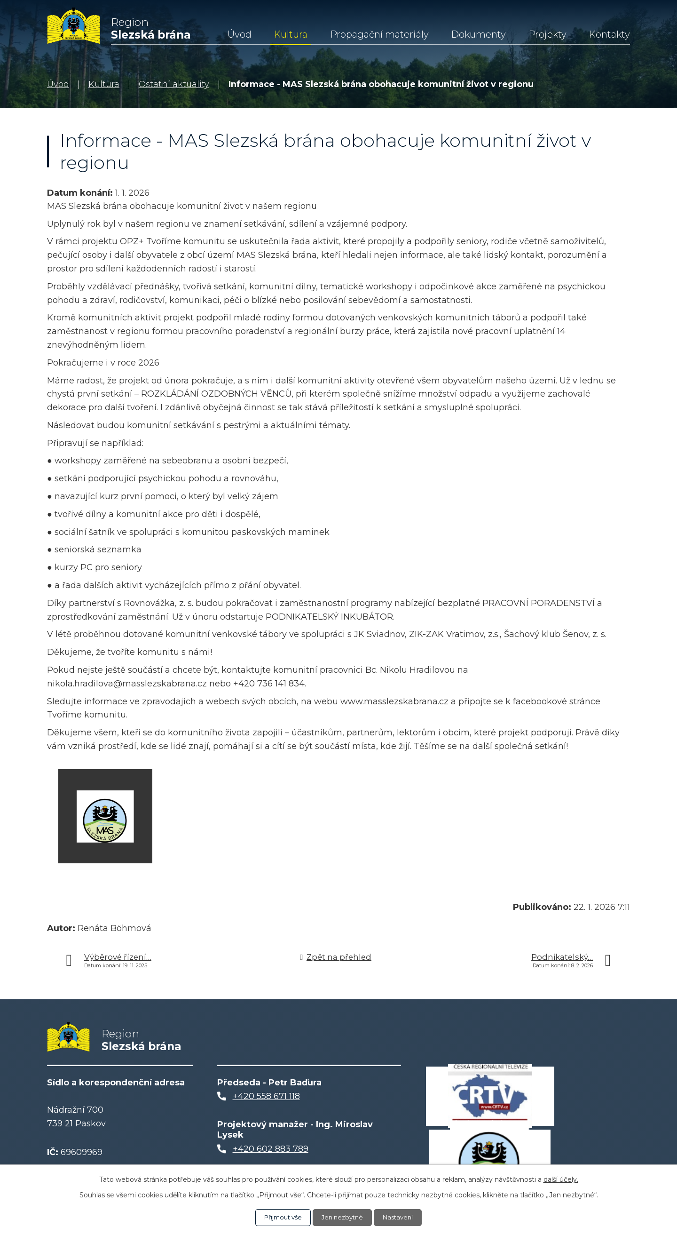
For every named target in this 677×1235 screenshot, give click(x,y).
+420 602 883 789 (270, 1153)
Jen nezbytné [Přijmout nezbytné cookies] (343, 1217)
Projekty (547, 34)
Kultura (290, 34)
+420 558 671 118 (266, 1100)
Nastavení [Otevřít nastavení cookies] (402, 1217)
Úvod (240, 34)
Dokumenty (478, 34)
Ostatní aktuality (174, 84)
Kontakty (609, 34)
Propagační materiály (379, 34)
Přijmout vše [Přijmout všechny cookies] (280, 1217)
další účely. (560, 1179)
